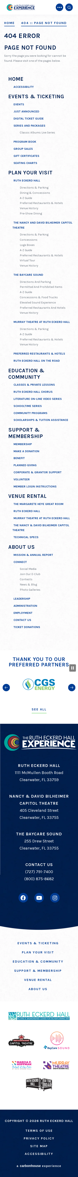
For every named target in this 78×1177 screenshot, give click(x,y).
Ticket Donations (27, 627)
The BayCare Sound (28, 275)
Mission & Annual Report (33, 555)
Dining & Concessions (35, 193)
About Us (21, 547)
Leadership (22, 598)
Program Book (25, 142)
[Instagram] (55, 898)
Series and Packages (29, 125)
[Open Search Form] (69, 7)
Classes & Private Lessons (34, 384)
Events (19, 104)
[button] (6, 687)
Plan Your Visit (30, 173)
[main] (39, 325)
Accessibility (24, 87)
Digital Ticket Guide (29, 118)
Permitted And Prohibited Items (41, 287)
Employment (23, 613)
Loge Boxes (27, 245)
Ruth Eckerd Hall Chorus (33, 392)
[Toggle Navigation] (59, 7)
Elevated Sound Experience (38, 302)
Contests (26, 579)
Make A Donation (26, 451)
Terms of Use (39, 1131)
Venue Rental (27, 496)
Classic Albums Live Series (37, 132)
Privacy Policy (39, 1138)
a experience (39, 1166)
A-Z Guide (26, 198)
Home (9, 23)
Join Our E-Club (30, 574)
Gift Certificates (26, 156)
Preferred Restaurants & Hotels (41, 203)
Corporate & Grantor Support (38, 472)
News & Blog (28, 584)
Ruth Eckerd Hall (27, 180)
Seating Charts (25, 163)
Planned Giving (25, 465)
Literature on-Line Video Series (38, 399)
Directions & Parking (34, 187)
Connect (20, 562)
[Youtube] (39, 898)
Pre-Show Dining (31, 213)
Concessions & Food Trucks (39, 297)
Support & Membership (25, 433)
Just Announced (26, 111)
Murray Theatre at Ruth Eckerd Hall (42, 322)
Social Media (28, 569)
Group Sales (23, 149)
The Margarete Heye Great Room (38, 504)
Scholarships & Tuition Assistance (41, 420)
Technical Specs (26, 537)
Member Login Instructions (35, 486)
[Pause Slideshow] (72, 668)
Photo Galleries (30, 590)
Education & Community (38, 961)
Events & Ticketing (36, 96)
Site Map (39, 1146)
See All (39, 709)
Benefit (19, 458)
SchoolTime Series (28, 406)
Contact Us (22, 620)
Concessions (28, 240)
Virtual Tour (27, 260)
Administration (25, 606)
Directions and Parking (35, 282)
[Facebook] (23, 898)
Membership (23, 444)
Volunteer (22, 479)
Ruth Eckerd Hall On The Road (37, 361)
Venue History (29, 208)
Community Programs (30, 413)
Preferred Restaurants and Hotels (43, 308)
